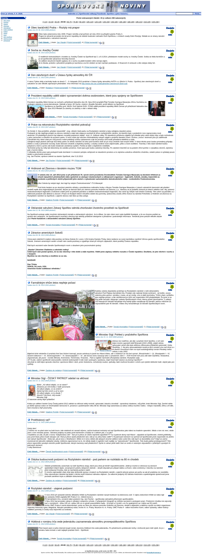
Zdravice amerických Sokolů (47, 232)
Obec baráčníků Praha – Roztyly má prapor (55, 27)
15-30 (51, 22)
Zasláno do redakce (54, 370)
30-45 (57, 22)
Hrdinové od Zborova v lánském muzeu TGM (56, 168)
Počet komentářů (74, 42)
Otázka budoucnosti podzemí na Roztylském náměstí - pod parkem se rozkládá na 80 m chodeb (85, 459)
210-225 (147, 22)
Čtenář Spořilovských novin (57, 451)
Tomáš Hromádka (70, 117)
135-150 (106, 22)
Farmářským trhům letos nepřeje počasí (53, 282)
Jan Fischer (50, 160)
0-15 (45, 22)
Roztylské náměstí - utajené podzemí (52, 488)
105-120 (89, 22)
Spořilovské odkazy (87, 14)
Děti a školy (7, 20)
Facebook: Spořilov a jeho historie (112, 14)
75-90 (75, 22)
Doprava (6, 22)
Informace (6, 26)
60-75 (69, 22)
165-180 (122, 22)
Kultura (6, 31)
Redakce (49, 88)
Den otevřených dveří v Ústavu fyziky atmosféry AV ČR (61, 75)
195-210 (139, 22)
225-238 (155, 22)
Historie (6, 24)
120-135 (98, 22)
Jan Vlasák (61, 42)
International (7, 28)
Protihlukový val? (40, 420)
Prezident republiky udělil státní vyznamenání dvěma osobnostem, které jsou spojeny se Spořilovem (87, 95)
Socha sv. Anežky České (45, 50)
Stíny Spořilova (8, 37)
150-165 (114, 22)
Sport (5, 35)
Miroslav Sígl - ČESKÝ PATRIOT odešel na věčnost (60, 378)
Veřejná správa (8, 39)
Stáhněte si (73, 14)
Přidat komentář (91, 42)
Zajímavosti (7, 40)
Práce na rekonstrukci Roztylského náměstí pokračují (60, 124)
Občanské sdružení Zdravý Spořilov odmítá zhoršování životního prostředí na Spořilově (80, 208)
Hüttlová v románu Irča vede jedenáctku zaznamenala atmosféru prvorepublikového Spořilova (83, 521)
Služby (5, 33)
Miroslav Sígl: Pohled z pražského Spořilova (123, 334)
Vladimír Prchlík (52, 200)
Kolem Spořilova (8, 29)
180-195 (130, 22)
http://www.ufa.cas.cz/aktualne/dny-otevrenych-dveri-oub (104, 84)
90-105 (82, 22)
